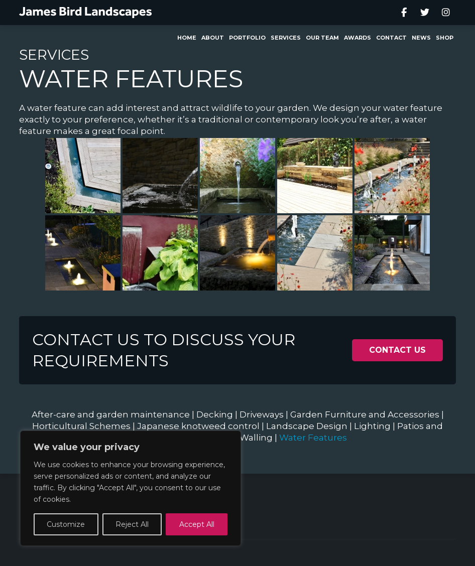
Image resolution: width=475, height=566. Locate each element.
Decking (214, 414)
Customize (66, 524)
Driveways (262, 414)
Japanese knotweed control (198, 426)
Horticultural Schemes (81, 426)
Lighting (372, 426)
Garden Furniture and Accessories (364, 414)
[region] (130, 488)
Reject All (132, 524)
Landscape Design (306, 426)
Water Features (313, 438)
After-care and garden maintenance (111, 414)
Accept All (196, 524)
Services (54, 54)
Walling (256, 438)
